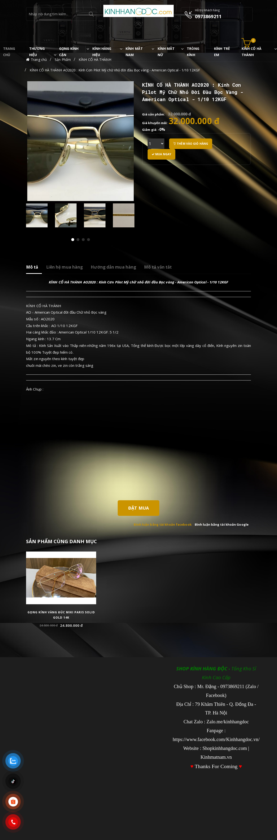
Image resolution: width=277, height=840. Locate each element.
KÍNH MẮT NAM (134, 51)
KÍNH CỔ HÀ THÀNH (251, 51)
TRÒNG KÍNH (193, 51)
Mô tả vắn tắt (158, 267)
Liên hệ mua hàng (64, 267)
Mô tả (32, 267)
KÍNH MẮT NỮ (166, 51)
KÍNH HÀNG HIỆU (101, 51)
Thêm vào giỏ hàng (190, 144)
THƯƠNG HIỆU (37, 51)
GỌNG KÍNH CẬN (68, 51)
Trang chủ (39, 59)
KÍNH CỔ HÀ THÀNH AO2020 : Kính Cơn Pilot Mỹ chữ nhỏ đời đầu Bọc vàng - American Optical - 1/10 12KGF (115, 70)
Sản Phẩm (63, 59)
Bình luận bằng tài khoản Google (222, 524)
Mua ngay (161, 154)
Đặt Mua (138, 508)
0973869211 (208, 16)
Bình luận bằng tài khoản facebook (162, 524)
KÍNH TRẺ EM (222, 51)
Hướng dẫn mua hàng (113, 267)
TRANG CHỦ (9, 51)
